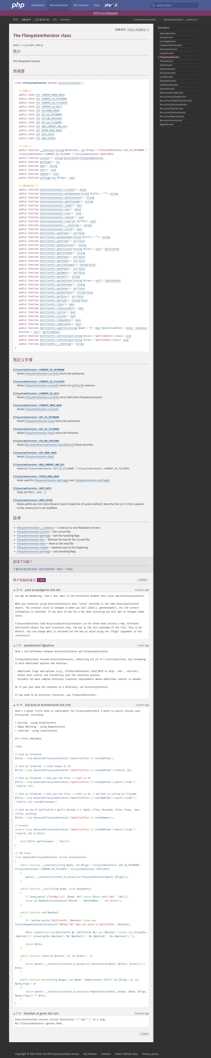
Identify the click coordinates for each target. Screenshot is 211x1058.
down (21, 590)
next (42, 170)
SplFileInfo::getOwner (54, 272)
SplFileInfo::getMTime (54, 268)
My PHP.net (90, 1054)
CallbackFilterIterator (171, 45)
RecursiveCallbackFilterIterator (176, 100)
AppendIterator (168, 33)
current (44, 158)
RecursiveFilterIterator (171, 108)
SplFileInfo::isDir (52, 304)
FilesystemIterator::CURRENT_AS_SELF (36, 393)
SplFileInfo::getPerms (54, 288)
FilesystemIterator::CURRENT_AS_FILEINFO (38, 381)
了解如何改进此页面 (25, 569)
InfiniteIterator (167, 69)
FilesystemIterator (91, 158)
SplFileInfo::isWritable (55, 324)
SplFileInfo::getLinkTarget (57, 264)
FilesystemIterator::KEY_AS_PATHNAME (36, 417)
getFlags (45, 162)
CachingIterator (168, 41)
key (42, 166)
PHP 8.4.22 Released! (105, 13)
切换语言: (120, 29)
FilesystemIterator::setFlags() (92, 480)
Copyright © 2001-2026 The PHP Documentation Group (47, 1054)
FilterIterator (166, 61)
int (38, 94)
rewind (44, 173)
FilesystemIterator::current (33, 531)
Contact (105, 1054)
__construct (47, 150)
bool (79, 205)
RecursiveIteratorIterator (173, 112)
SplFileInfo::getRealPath (56, 292)
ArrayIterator (166, 37)
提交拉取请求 (47, 569)
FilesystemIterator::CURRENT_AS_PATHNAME (38, 369)
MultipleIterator (168, 81)
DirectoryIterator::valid (56, 229)
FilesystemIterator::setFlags (33, 551)
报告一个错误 (65, 569)
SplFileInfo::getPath (53, 276)
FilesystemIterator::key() (39, 421)
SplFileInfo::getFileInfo (56, 249)
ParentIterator (167, 88)
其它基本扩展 (42, 19)
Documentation (59, 5)
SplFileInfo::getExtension (56, 245)
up (15, 590)
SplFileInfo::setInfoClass (56, 340)
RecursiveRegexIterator (172, 116)
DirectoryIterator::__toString (59, 225)
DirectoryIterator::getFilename (60, 201)
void (53, 170)
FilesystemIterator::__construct (35, 527)
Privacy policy (150, 1054)
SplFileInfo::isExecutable (56, 308)
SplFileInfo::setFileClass (56, 336)
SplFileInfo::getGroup (54, 257)
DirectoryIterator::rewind (56, 217)
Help (96, 5)
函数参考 (26, 19)
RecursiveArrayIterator (171, 92)
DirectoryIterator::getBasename (60, 193)
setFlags (45, 177)
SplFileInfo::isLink (52, 316)
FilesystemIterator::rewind (32, 547)
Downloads (38, 5)
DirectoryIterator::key (54, 209)
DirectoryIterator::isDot (56, 205)
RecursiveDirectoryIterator (173, 104)
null (98, 249)
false (81, 233)
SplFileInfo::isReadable (55, 320)
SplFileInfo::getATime (54, 233)
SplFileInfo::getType (53, 300)
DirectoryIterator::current (57, 189)
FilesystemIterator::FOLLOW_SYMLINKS (36, 441)
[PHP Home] (18, 5)
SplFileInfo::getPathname (56, 284)
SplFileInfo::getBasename (56, 237)
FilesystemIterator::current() (42, 373)
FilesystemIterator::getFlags (33, 535)
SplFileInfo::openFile (54, 328)
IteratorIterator (168, 73)
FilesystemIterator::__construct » (181, 19)
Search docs (161, 5)
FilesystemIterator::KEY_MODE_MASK (35, 452)
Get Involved (81, 5)
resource (141, 328)
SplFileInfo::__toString (55, 344)
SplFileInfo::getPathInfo (56, 280)
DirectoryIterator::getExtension (60, 197)
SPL (55, 19)
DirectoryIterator (70, 83)
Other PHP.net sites (126, 1054)
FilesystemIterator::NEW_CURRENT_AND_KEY (38, 464)
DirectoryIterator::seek (55, 221)
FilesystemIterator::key (30, 539)
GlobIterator (166, 65)
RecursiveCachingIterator (173, 96)
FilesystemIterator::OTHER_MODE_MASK (36, 476)
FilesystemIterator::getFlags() (51, 480)
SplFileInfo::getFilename (56, 253)
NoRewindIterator (169, 85)
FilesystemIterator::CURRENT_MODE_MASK (37, 405)
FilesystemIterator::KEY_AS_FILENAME (36, 429)
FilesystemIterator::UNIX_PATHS (33, 500)
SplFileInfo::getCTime (54, 241)
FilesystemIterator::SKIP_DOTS (32, 488)
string (60, 150)
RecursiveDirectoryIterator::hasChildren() (49, 444)
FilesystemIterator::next (31, 543)
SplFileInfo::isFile (52, 312)
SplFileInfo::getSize (53, 296)
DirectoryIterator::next (55, 213)
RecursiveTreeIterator (171, 120)
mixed (83, 189)
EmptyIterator (167, 53)
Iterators (65, 19)
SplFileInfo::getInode (54, 260)
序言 (15, 19)
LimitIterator (166, 77)
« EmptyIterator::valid (144, 19)
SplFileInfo (71, 158)
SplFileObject (51, 332)
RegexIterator (167, 124)
